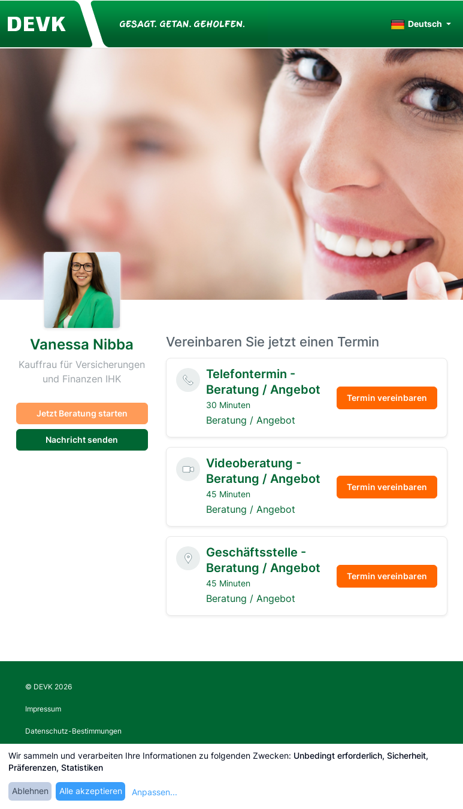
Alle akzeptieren (90, 791)
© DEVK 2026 (48, 686)
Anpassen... (154, 792)
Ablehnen (30, 791)
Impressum (43, 708)
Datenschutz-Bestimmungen (73, 730)
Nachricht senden (82, 439)
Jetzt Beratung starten (82, 413)
